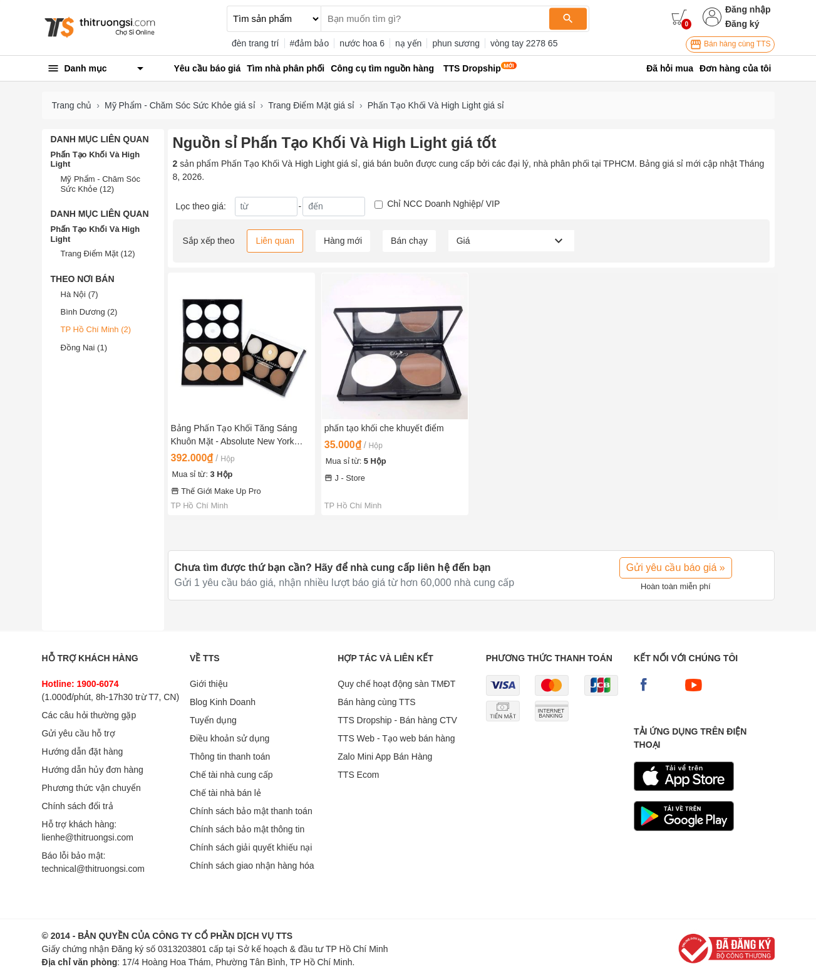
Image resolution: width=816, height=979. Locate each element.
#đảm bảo (309, 43)
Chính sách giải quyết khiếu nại (251, 847)
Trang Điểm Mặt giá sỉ (311, 105)
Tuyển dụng (213, 720)
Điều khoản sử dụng (229, 738)
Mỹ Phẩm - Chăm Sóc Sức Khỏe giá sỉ (180, 105)
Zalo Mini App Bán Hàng (385, 756)
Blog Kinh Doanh (223, 702)
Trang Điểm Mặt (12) (98, 253)
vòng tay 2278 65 (523, 43)
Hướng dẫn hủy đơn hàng (92, 770)
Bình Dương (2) (89, 312)
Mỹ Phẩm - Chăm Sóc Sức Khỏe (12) (100, 184)
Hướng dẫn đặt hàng (82, 751)
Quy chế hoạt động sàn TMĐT (396, 684)
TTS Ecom (358, 775)
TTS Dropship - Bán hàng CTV (397, 720)
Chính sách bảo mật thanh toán (251, 811)
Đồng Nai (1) (84, 347)
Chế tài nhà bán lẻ (225, 793)
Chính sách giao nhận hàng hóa (252, 866)
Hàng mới (343, 241)
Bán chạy (409, 241)
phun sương (456, 43)
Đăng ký (742, 24)
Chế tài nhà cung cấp (231, 775)
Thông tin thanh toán (230, 756)
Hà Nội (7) (79, 294)
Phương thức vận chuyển (91, 788)
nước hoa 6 (362, 43)
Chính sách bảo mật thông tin (247, 829)
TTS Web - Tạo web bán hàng (396, 738)
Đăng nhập (748, 9)
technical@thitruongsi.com (93, 869)
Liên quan (275, 241)
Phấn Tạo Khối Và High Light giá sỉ (436, 105)
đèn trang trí (255, 43)
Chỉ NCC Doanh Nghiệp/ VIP (443, 204)
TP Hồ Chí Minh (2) (96, 329)
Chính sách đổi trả (77, 806)
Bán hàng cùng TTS (730, 44)
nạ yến (408, 43)
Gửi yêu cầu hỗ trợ (78, 733)
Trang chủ (72, 105)
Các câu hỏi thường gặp (89, 715)
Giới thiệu (209, 684)
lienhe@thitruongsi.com (88, 837)
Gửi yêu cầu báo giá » (675, 567)
